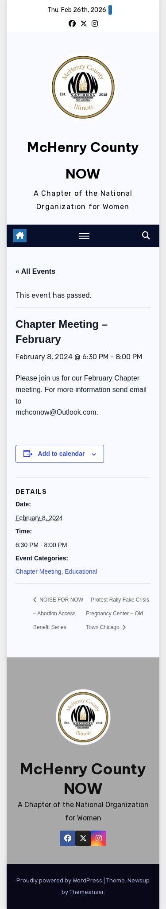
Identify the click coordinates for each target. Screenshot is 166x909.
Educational (81, 571)
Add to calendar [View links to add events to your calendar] (61, 453)
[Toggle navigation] (84, 235)
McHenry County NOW (83, 778)
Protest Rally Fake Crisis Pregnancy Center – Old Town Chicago (117, 613)
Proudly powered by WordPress (60, 880)
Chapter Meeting (38, 571)
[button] (146, 236)
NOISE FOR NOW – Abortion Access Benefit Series (58, 613)
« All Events (35, 271)
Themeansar (86, 892)
